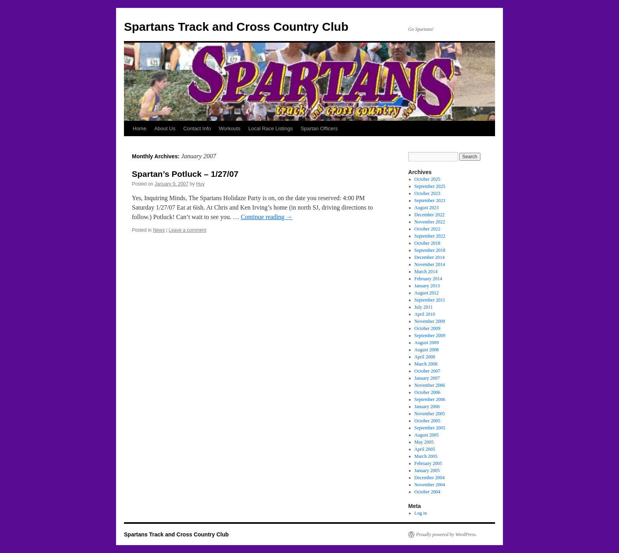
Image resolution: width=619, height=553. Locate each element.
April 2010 (425, 314)
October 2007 (428, 371)
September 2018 (430, 250)
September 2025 (430, 186)
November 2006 (430, 385)
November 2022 (430, 222)
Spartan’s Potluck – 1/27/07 (185, 173)
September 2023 (430, 200)
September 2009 (430, 335)
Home (139, 128)
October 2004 (428, 492)
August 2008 (427, 349)
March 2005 (426, 456)
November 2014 (430, 264)
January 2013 (427, 286)
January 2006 (427, 406)
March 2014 (426, 271)
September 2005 (430, 428)
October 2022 (428, 229)
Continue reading (267, 217)
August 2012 (427, 293)
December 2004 (430, 477)
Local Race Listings (270, 128)
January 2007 (427, 378)
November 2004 (430, 484)
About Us (164, 128)
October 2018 (428, 243)
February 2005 (428, 463)
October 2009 (428, 328)
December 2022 (430, 214)
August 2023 (427, 207)
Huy (200, 184)
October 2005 (428, 421)
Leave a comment (187, 230)
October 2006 (428, 392)
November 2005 (430, 413)
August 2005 (427, 435)
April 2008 (425, 357)
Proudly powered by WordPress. (446, 534)
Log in (421, 513)
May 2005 (424, 442)
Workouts (229, 128)
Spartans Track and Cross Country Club (236, 26)
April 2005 (425, 449)
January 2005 (427, 470)
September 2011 (430, 300)
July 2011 (424, 307)
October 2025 (428, 179)
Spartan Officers (319, 128)
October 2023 (428, 193)
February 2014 (428, 278)
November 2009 (430, 321)
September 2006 (430, 399)
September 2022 (430, 236)
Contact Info (197, 128)
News (159, 230)
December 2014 (430, 257)
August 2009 (427, 342)
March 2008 (426, 364)
